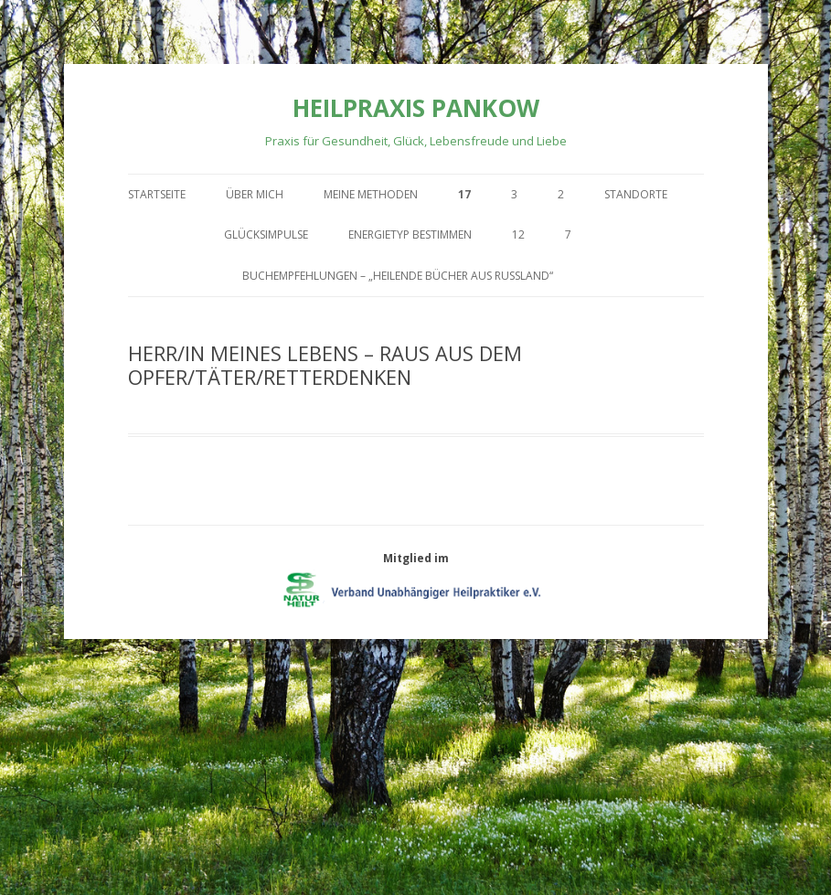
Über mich (254, 194)
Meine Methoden (371, 194)
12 (518, 234)
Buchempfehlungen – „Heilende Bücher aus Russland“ (397, 275)
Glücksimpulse (266, 234)
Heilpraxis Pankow (416, 107)
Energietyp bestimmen (410, 234)
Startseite (157, 194)
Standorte (635, 194)
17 (464, 194)
